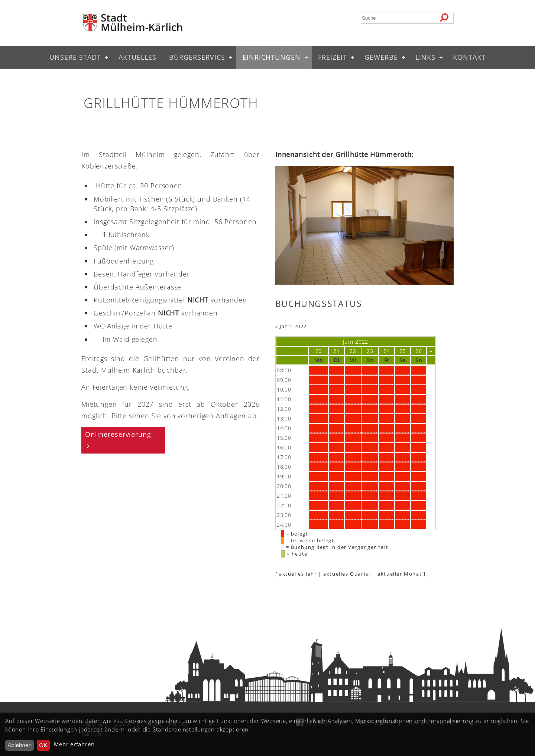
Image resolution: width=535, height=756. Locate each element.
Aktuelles (137, 57)
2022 (361, 341)
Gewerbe (381, 57)
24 (386, 350)
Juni (348, 341)
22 (353, 350)
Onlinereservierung (118, 434)
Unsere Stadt (75, 57)
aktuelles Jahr (298, 573)
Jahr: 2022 (293, 326)
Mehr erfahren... (77, 744)
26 (418, 350)
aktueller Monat (399, 573)
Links (425, 57)
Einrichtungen (272, 57)
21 (336, 350)
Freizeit (332, 57)
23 (370, 350)
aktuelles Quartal (347, 573)
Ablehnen (19, 745)
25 (402, 350)
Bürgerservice (197, 57)
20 (318, 350)
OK (43, 745)
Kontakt (469, 57)
